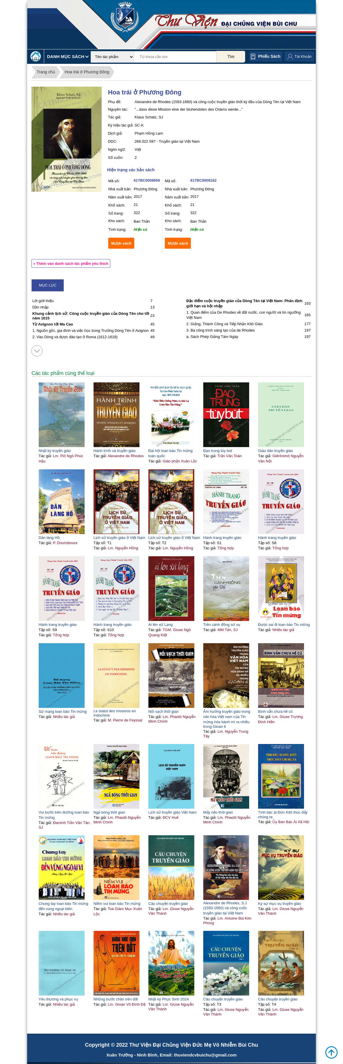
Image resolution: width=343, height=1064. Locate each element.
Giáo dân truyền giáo (275, 451)
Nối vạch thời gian (163, 711)
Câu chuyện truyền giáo (168, 903)
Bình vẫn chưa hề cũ (275, 711)
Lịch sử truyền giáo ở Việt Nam (119, 537)
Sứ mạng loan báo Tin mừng (63, 711)
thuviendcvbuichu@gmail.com (205, 1054)
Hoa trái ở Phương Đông (87, 72)
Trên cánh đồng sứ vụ (222, 624)
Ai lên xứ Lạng (160, 624)
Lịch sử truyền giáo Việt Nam (172, 812)
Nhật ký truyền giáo (55, 451)
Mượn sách (121, 243)
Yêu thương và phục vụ (58, 999)
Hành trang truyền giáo (222, 537)
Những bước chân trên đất (116, 999)
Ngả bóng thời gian (109, 812)
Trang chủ (46, 72)
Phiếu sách (269, 56)
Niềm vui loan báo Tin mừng (117, 903)
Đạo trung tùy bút (217, 451)
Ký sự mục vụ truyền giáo (279, 903)
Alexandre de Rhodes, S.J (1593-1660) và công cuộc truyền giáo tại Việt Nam (225, 908)
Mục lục (47, 285)
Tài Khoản (303, 56)
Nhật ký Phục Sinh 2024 (168, 999)
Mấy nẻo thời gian (218, 812)
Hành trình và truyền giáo (115, 451)
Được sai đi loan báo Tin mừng (284, 624)
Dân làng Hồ (49, 537)
